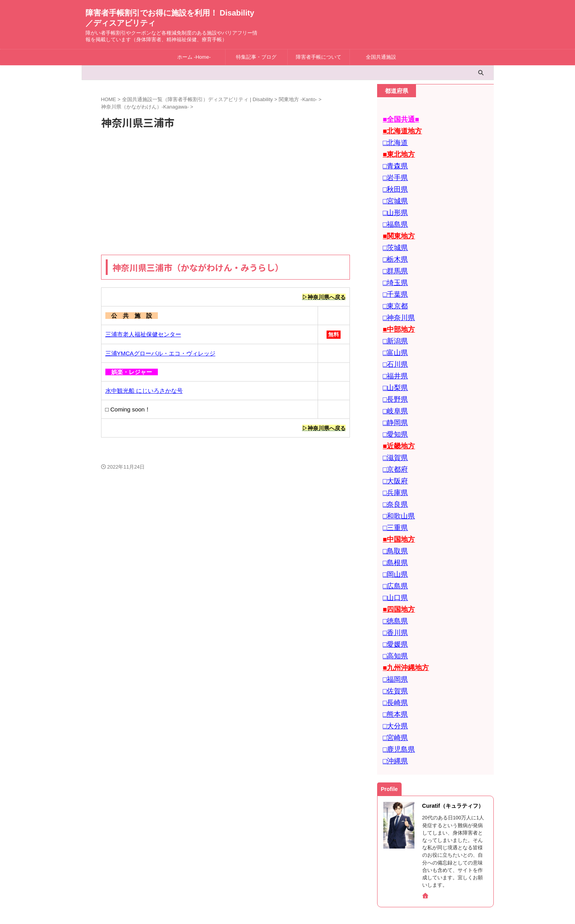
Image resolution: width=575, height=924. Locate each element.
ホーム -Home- (194, 57)
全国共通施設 (381, 57)
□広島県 (393, 539)
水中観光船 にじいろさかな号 (144, 391)
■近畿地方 (396, 413)
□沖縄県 (393, 696)
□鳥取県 (393, 507)
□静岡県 (393, 391)
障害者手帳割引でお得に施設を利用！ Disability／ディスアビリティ (287, 890)
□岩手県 (393, 171)
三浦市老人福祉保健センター (143, 334)
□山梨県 (393, 360)
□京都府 (393, 433)
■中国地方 (396, 497)
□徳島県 (393, 570)
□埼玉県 (393, 265)
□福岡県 (393, 623)
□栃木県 (393, 245)
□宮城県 (393, 192)
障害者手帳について (318, 57)
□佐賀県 (393, 633)
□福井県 (393, 349)
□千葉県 (393, 276)
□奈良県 (393, 465)
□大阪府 (393, 444)
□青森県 (393, 161)
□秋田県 (393, 181)
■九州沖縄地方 (402, 612)
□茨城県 (393, 234)
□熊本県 (393, 654)
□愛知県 (393, 402)
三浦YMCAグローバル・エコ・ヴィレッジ (160, 353)
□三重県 (393, 486)
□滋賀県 (393, 423)
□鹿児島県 (396, 685)
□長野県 (393, 371)
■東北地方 (396, 150)
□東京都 (393, 287)
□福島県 (393, 213)
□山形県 (393, 203)
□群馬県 (393, 255)
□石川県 (393, 339)
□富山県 (393, 329)
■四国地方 (396, 559)
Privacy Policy (301, 873)
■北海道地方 (399, 129)
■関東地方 (396, 223)
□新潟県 (393, 318)
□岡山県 (393, 528)
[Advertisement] (225, 192)
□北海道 (393, 139)
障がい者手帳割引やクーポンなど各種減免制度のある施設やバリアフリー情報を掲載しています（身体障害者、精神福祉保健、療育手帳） (287, 901)
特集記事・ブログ (256, 57)
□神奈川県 (396, 297)
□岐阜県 (393, 381)
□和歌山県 (396, 475)
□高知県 (393, 601)
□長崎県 (393, 643)
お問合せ (268, 873)
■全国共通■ (398, 119)
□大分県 (393, 665)
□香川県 (393, 581)
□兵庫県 (393, 455)
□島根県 (393, 517)
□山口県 (393, 549)
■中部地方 (396, 307)
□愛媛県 (393, 591)
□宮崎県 (393, 675)
